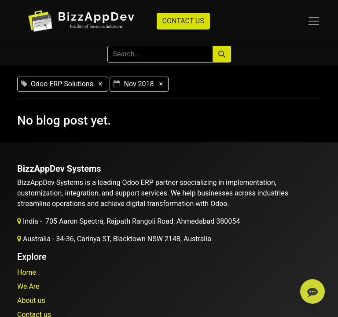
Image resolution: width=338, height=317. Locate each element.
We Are (28, 286)
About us (31, 300)
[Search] (222, 54)
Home (26, 272)
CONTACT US (183, 21)
